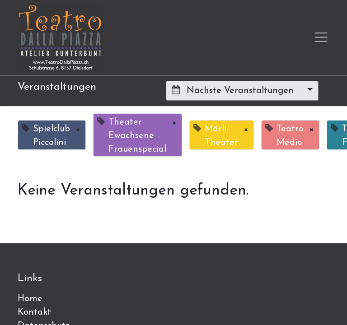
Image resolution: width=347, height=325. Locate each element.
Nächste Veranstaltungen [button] (234, 90)
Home (30, 298)
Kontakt (34, 312)
